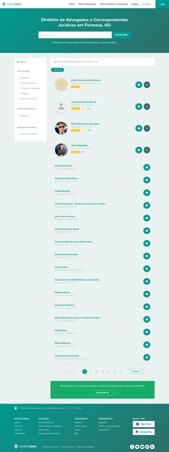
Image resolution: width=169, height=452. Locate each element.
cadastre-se (102, 393)
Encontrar (121, 35)
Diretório (146, 4)
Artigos (135, 4)
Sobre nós (19, 426)
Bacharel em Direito (29, 83)
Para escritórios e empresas (114, 4)
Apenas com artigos (29, 134)
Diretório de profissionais (109, 426)
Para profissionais (87, 4)
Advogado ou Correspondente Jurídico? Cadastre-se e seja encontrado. (84, 42)
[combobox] (75, 35)
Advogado (25, 78)
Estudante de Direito (29, 99)
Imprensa (18, 430)
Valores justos (80, 426)
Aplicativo (102, 422)
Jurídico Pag (43, 430)
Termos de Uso (68, 447)
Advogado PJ (104, 430)
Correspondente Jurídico (49, 433)
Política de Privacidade (85, 447)
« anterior (68, 371)
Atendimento (20, 433)
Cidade (57, 70)
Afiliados (78, 422)
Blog (76, 433)
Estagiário (25, 93)
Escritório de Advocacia (30, 88)
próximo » (136, 371)
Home (72, 4)
